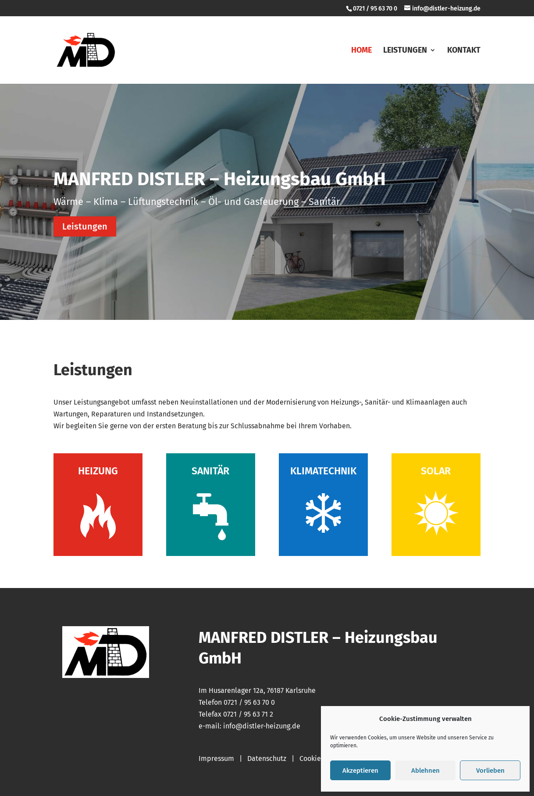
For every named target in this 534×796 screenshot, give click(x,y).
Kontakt (464, 51)
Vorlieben (490, 770)
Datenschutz (266, 758)
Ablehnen (425, 770)
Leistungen (405, 51)
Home (361, 51)
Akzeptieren (360, 770)
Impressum (216, 758)
